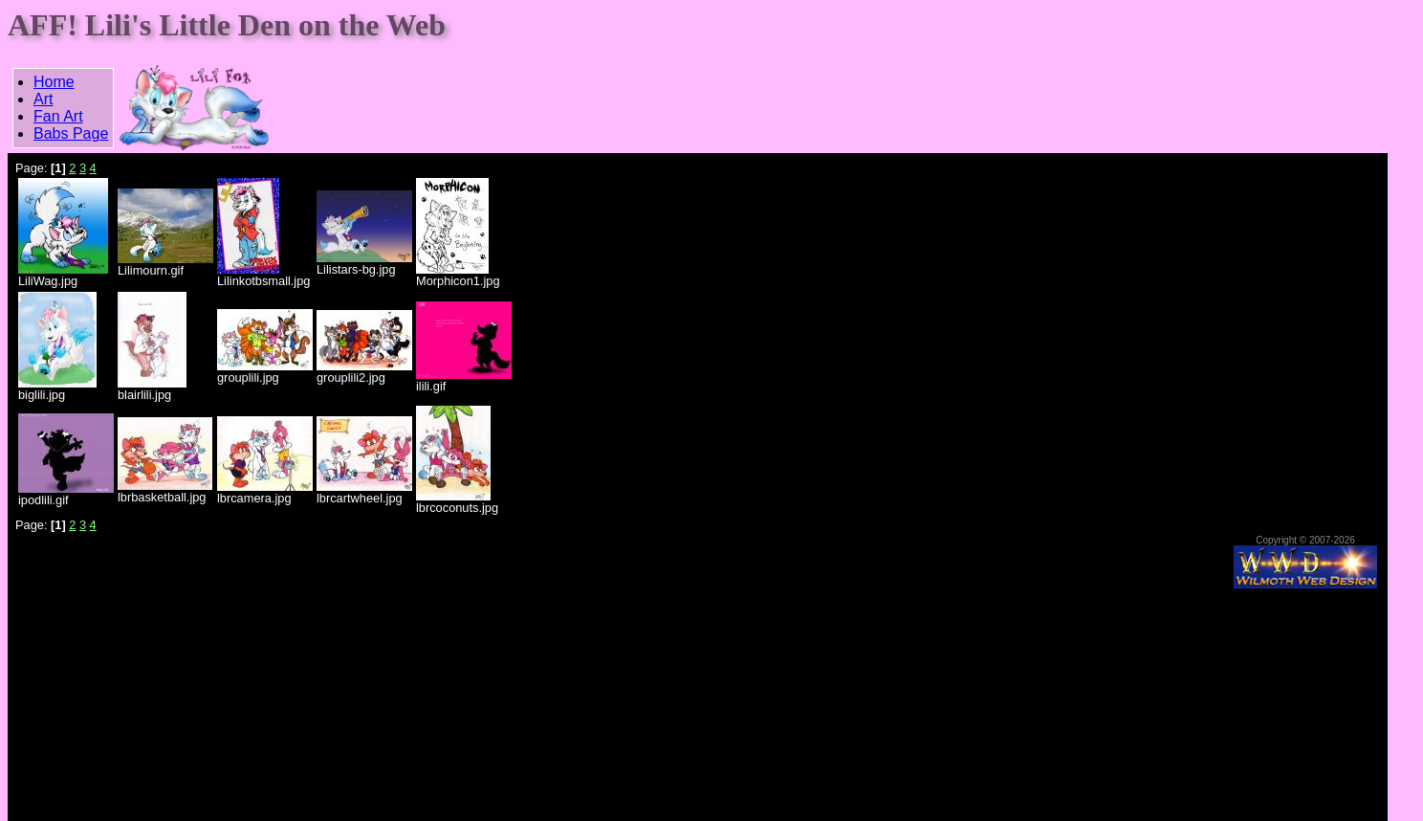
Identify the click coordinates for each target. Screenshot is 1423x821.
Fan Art (58, 116)
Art (43, 99)
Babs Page (70, 133)
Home (54, 82)
